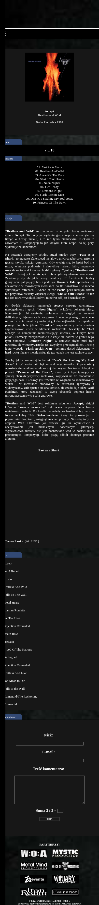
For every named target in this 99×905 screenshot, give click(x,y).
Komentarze (9, 716)
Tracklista (7, 158)
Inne (4, 554)
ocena (5, 141)
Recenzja (7, 218)
